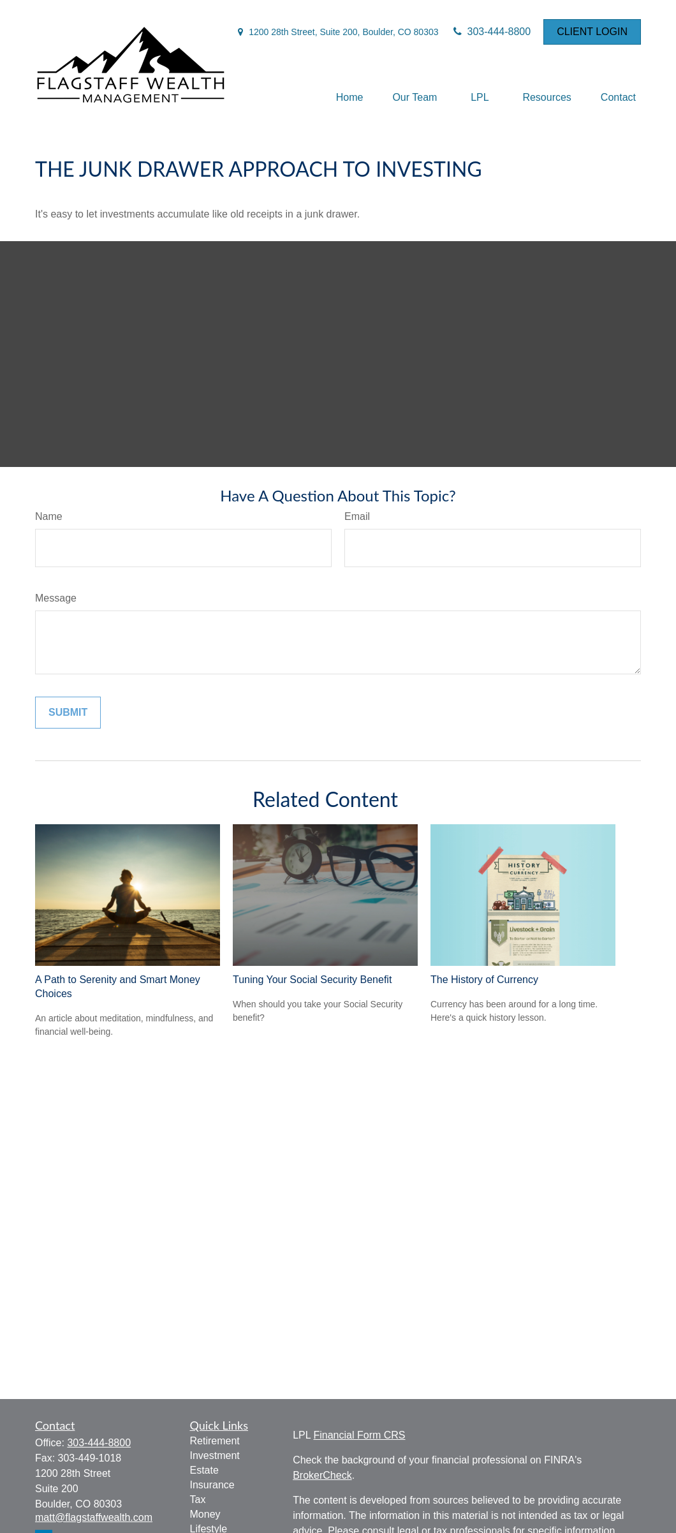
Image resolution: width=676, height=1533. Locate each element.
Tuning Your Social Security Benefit (312, 979)
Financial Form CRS (359, 1435)
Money (205, 1514)
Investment (215, 1455)
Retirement (215, 1440)
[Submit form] (68, 713)
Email (357, 516)
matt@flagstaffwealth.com (93, 1517)
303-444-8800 (491, 31)
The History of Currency (484, 979)
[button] (350, 97)
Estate (204, 1470)
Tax (198, 1499)
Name (48, 516)
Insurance (212, 1484)
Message (56, 598)
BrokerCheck (322, 1475)
